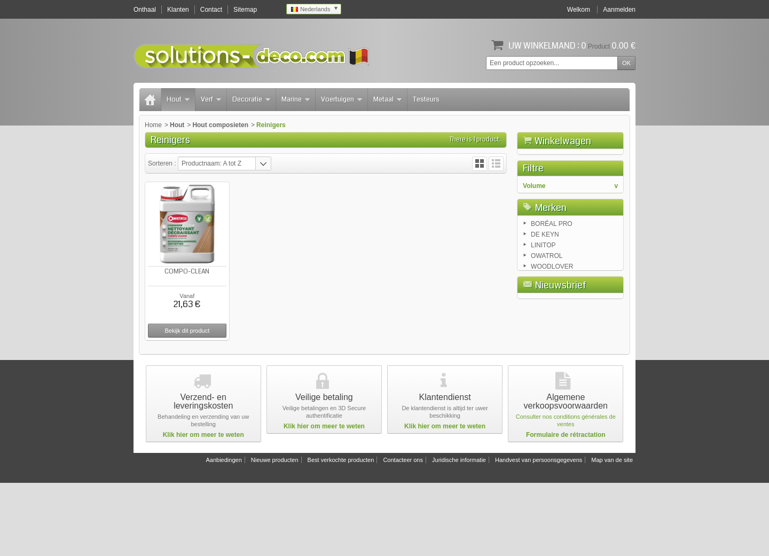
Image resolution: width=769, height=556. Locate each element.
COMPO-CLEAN (186, 271)
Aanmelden (619, 9)
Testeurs (426, 99)
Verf (211, 99)
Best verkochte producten (341, 533)
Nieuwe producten (275, 533)
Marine (295, 99)
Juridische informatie (459, 533)
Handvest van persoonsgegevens (538, 533)
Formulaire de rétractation (566, 508)
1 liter (540, 257)
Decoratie (251, 99)
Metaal (387, 99)
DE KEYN (545, 323)
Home (153, 125)
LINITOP (543, 334)
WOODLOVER (552, 355)
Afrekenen (599, 201)
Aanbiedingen (223, 533)
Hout (178, 99)
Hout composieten (220, 125)
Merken (551, 295)
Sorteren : (163, 163)
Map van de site (612, 533)
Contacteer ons (403, 533)
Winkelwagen (563, 141)
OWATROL (546, 345)
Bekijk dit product (186, 330)
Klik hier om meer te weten (203, 508)
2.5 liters (544, 268)
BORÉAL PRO (551, 313)
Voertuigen (341, 99)
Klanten (178, 9)
